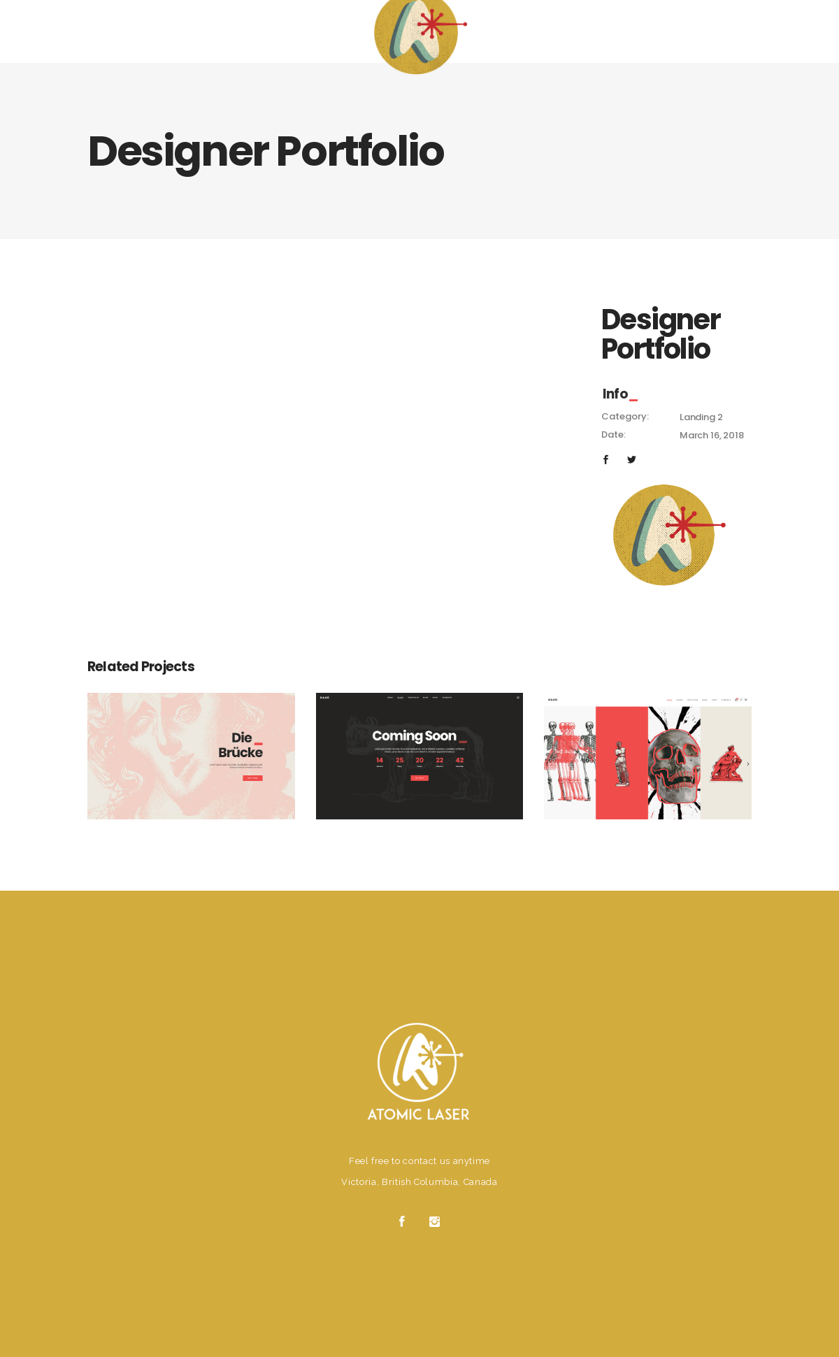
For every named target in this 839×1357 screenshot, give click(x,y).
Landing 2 (701, 417)
